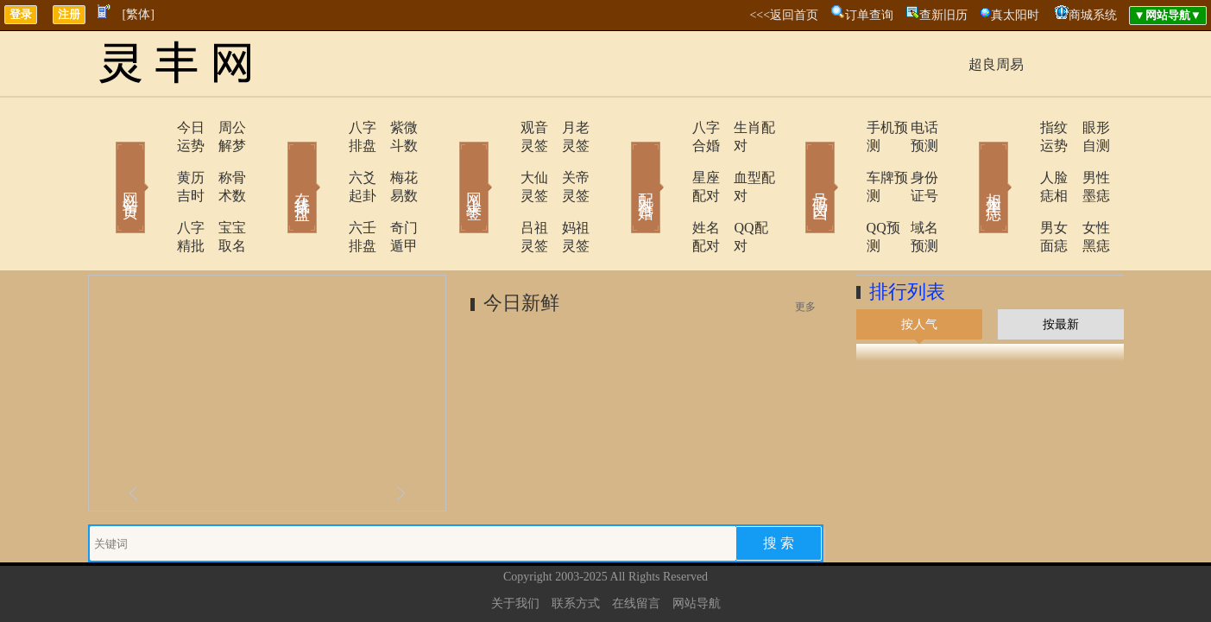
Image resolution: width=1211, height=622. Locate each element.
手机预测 (845, 127)
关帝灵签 (567, 159)
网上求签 (450, 162)
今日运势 (154, 127)
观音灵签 (499, 127)
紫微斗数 (394, 127)
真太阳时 (1015, 15)
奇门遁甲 (394, 191)
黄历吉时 (154, 159)
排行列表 (907, 237)
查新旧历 (943, 15)
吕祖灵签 (499, 191)
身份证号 (912, 159)
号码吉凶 (795, 162)
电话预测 (912, 127)
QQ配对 (736, 191)
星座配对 (672, 159)
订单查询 (869, 15)
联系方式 (576, 549)
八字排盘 (327, 127)
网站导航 (696, 549)
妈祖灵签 (567, 191)
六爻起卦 (327, 159)
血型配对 (739, 159)
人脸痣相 (1017, 159)
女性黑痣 (1085, 191)
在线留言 (636, 549)
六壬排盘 (327, 191)
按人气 (919, 269)
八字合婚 (672, 127)
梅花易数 (394, 159)
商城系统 (1093, 15)
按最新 (1061, 269)
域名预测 (912, 191)
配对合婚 (623, 162)
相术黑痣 (968, 162)
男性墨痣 (1085, 159)
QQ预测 (841, 191)
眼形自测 (1085, 127)
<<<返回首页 (783, 15)
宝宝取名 (221, 191)
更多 (805, 252)
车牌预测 (845, 159)
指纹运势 (1017, 127)
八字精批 (154, 191)
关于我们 (515, 549)
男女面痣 (1017, 191)
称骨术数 (221, 159)
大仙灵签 (499, 159)
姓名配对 (672, 191)
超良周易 (996, 64)
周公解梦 (221, 127)
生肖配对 (739, 127)
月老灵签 (567, 127)
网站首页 (105, 162)
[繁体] (139, 14)
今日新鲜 (521, 248)
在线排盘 (278, 162)
